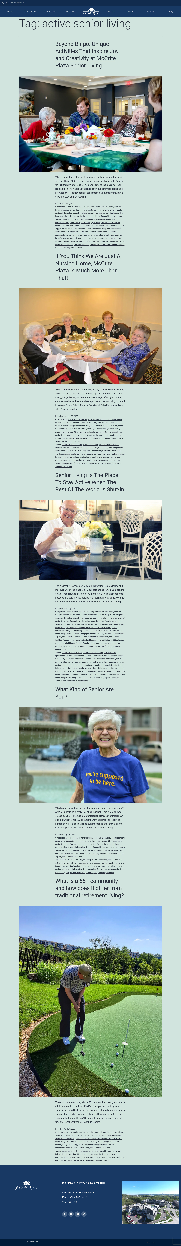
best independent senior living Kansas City (90, 448)
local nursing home (83, 457)
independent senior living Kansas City (98, 618)
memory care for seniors (97, 429)
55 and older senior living (96, 229)
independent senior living (72, 213)
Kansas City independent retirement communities (75, 671)
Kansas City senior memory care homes (79, 241)
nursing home (82, 216)
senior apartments (103, 219)
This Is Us (70, 12)
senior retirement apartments (67, 226)
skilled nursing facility (71, 441)
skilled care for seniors (111, 463)
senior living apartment (90, 222)
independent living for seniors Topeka (87, 869)
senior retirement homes (114, 226)
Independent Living (63, 668)
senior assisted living (63, 674)
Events (131, 12)
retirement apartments (71, 219)
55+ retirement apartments (77, 232)
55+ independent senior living (95, 860)
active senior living (87, 235)
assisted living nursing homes (82, 238)
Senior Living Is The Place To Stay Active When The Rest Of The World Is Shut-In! (90, 482)
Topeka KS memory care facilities (104, 244)
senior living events (81, 244)
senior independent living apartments (95, 627)
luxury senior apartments (103, 872)
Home (10, 12)
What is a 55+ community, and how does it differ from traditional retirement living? (89, 888)
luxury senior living (111, 844)
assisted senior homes (94, 665)
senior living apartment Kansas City (89, 634)
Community (50, 12)
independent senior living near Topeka (95, 621)
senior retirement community (92, 226)
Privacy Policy (151, 1242)
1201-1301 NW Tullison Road (78, 1192)
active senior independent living (81, 207)
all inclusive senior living (109, 444)
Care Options (30, 12)
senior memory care (101, 435)
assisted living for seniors (98, 419)
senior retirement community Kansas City (82, 853)
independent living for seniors (80, 838)
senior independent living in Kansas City (86, 847)
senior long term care (83, 435)
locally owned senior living (86, 460)
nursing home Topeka (86, 432)
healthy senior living (96, 210)
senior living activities (64, 244)
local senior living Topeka (65, 216)
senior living (117, 432)
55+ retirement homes (98, 232)
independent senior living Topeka (90, 844)
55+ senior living (72, 235)
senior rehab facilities (71, 637)
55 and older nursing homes (73, 229)
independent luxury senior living (85, 668)
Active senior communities (81, 662)
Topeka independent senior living (90, 678)
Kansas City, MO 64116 (74, 1197)
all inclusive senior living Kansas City (107, 863)
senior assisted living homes (113, 674)
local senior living (90, 213)
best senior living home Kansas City (86, 451)
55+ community (110, 1151)
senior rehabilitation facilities (75, 438)
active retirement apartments (103, 659)
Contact (110, 12)
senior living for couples (110, 222)
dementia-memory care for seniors (96, 422)
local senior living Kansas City (110, 213)
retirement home (88, 219)
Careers (150, 12)
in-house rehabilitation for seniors (97, 454)
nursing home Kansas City (99, 216)
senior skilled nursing (92, 463)
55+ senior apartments (93, 656)
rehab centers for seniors (72, 463)
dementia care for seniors (70, 422)
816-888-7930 (69, 1202)
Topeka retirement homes (77, 681)
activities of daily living (105, 235)
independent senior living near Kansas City (93, 841)
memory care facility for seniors (73, 429)
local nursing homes (100, 457)
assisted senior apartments (73, 665)
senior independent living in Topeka (97, 630)
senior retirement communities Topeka (93, 1160)
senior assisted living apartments (110, 241)
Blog (171, 12)
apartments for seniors (104, 207)
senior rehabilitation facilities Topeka (74, 643)
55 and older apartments (72, 652)
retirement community (76, 1157)
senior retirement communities (98, 1157)
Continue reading (77, 196)
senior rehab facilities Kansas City (94, 637)
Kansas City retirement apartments (111, 671)
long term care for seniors (101, 426)
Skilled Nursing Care (63, 466)
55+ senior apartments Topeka (78, 659)
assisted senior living (78, 210)
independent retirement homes (111, 668)
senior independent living (65, 678)
